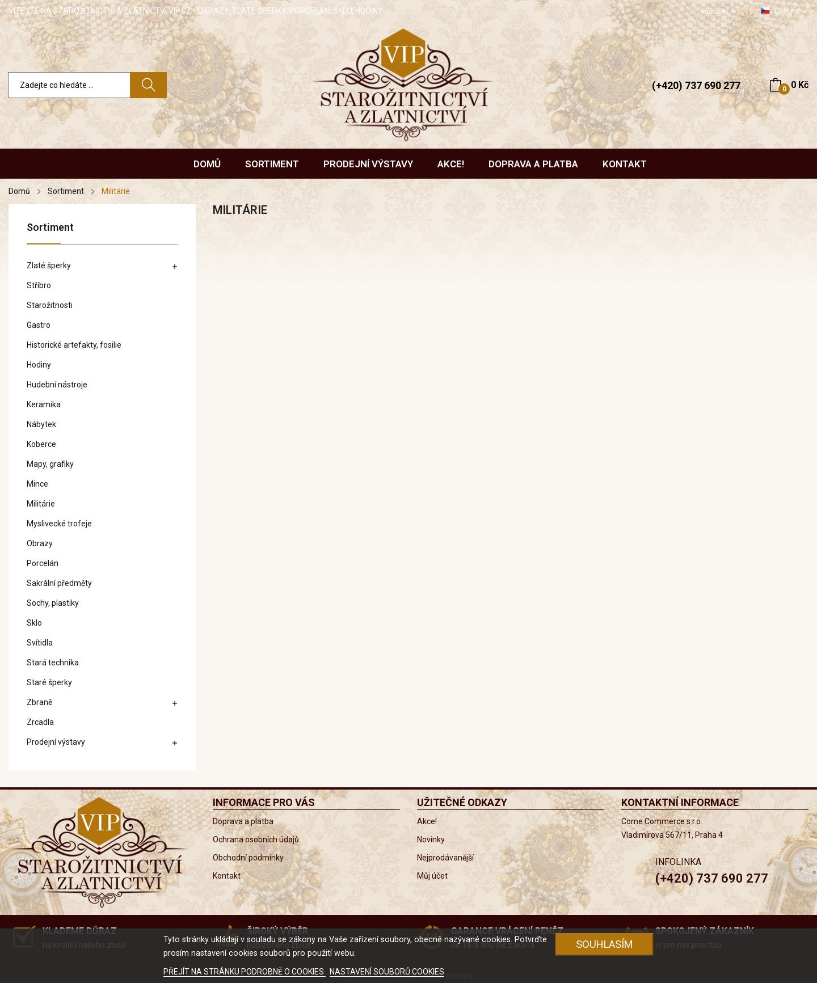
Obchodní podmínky (248, 857)
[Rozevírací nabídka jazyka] (784, 11)
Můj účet (432, 875)
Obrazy (40, 543)
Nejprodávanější (445, 857)
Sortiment (50, 227)
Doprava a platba (243, 821)
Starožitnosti (50, 305)
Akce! (427, 821)
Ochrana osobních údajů (256, 839)
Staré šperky (49, 682)
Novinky (431, 839)
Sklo (34, 622)
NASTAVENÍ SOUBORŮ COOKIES (387, 971)
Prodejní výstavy (56, 741)
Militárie (41, 503)
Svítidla (40, 642)
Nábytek (41, 424)
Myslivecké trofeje (59, 523)
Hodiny (39, 364)
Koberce (41, 444)
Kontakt (227, 875)
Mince (37, 483)
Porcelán (42, 563)
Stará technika (53, 662)
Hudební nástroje (57, 384)
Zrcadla (40, 722)
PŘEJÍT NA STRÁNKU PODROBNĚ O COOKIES (244, 971)
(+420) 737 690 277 (696, 85)
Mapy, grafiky (50, 464)
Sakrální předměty (59, 583)
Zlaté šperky (49, 265)
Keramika (44, 404)
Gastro (38, 325)
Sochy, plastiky (53, 602)
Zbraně (39, 702)
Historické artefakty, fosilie (74, 344)
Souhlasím (604, 944)
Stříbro (39, 285)
